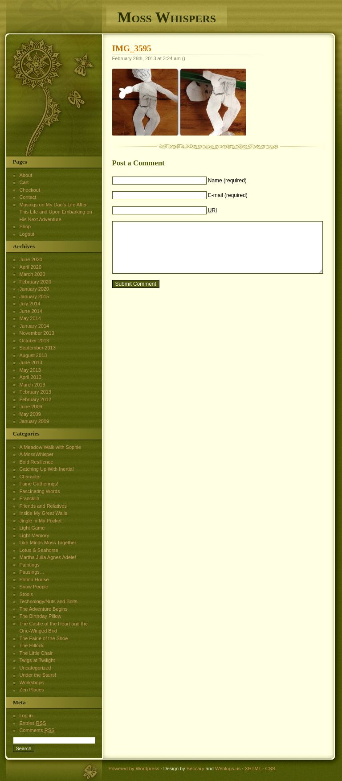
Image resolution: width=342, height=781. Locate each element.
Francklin (30, 498)
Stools (26, 594)
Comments (37, 730)
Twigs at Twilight (37, 660)
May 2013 (30, 370)
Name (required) (227, 180)
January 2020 (34, 289)
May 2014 (30, 318)
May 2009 (30, 414)
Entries (33, 723)
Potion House (34, 579)
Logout (27, 234)
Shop (25, 226)
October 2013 (34, 340)
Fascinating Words (40, 491)
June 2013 (31, 362)
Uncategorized (35, 667)
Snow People (34, 586)
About (26, 175)
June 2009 (31, 406)
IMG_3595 (131, 48)
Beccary (195, 768)
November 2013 (37, 333)
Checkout (30, 190)
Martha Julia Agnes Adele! (48, 557)
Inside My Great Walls (43, 513)
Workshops (32, 682)
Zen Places (32, 689)
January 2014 (34, 326)
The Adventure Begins (44, 609)
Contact (28, 197)
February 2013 (36, 392)
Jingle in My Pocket (41, 520)
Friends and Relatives (43, 506)
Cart (24, 182)
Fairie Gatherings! (39, 483)
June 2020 (31, 259)
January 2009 (34, 421)
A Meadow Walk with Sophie (50, 447)
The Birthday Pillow (40, 616)
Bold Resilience (36, 461)
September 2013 (38, 347)
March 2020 (32, 274)
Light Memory (34, 535)
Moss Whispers (167, 17)
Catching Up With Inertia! (47, 469)
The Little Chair (36, 653)
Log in (26, 715)
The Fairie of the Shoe (44, 638)
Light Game (32, 527)
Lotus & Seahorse (39, 550)
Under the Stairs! (38, 675)
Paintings (30, 564)
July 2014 (30, 303)
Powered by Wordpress (134, 768)
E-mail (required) (228, 195)
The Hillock (32, 645)
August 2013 (33, 355)
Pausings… (32, 572)
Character (30, 476)
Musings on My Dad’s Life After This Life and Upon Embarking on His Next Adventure (56, 212)
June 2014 (31, 311)
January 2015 (34, 296)
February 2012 (36, 399)
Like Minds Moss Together (48, 542)
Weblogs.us (227, 768)
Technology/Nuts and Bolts (48, 601)
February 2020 (36, 281)
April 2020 (31, 267)
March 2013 (32, 384)
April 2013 (31, 377)
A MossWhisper (36, 454)
